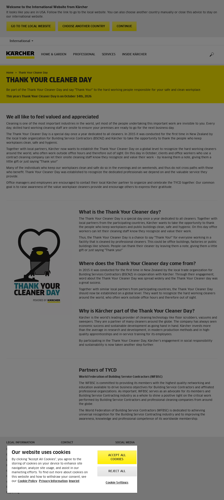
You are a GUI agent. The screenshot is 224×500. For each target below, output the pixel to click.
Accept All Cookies (117, 457)
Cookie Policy (27, 481)
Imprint (74, 481)
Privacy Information (53, 481)
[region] (72, 469)
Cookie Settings (117, 482)
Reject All (116, 471)
